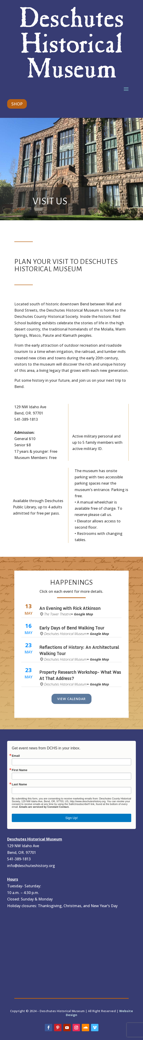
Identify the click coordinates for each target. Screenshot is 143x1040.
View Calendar (71, 699)
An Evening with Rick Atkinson (70, 608)
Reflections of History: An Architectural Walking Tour (79, 650)
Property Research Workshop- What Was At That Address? (80, 675)
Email (16, 755)
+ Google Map (82, 614)
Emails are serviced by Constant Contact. (44, 806)
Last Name (19, 784)
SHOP (17, 104)
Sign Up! (71, 818)
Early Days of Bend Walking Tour (71, 627)
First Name (19, 770)
